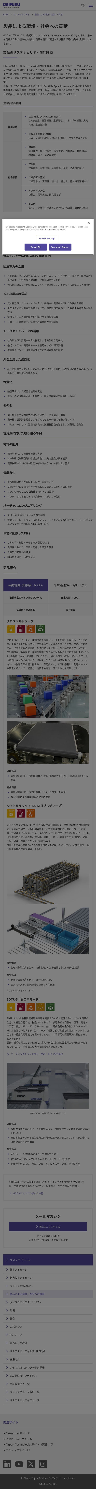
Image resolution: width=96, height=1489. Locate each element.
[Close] (89, 222)
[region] (48, 237)
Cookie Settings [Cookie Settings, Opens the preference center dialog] (47, 238)
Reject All (36, 247)
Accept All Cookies (60, 247)
